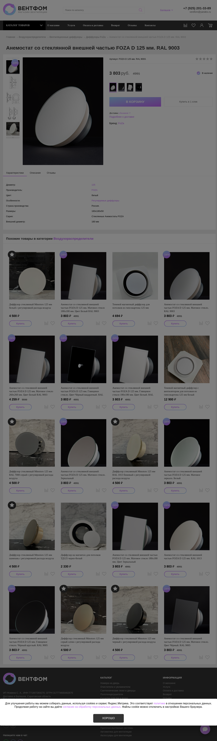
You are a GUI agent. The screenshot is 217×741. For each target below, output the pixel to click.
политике (159, 703)
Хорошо (108, 718)
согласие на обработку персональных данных (92, 706)
